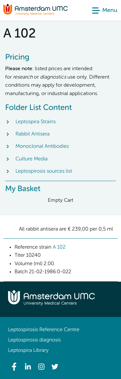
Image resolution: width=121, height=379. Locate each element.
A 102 (59, 247)
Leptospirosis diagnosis (34, 340)
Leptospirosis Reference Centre (43, 329)
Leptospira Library (28, 350)
